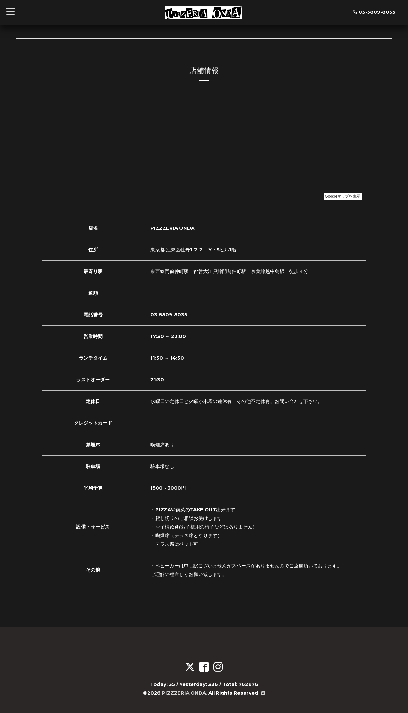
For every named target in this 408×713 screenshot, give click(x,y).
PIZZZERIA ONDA (184, 693)
